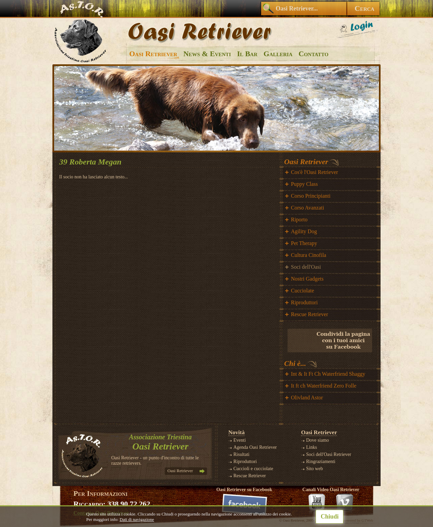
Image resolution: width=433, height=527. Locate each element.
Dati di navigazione (137, 519)
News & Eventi (207, 53)
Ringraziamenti (320, 461)
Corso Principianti (311, 196)
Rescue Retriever (309, 314)
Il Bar (247, 53)
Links (311, 447)
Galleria (278, 53)
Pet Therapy (304, 243)
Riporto (299, 219)
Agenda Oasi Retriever (255, 447)
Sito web (314, 468)
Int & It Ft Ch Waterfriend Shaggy (328, 374)
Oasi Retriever (153, 53)
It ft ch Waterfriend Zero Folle (323, 386)
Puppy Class (304, 184)
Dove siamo (317, 440)
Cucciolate (302, 290)
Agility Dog (304, 231)
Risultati (241, 454)
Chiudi (330, 516)
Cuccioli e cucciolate (253, 468)
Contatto (313, 53)
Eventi (239, 440)
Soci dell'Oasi (306, 267)
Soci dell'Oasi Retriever (328, 454)
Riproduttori (304, 302)
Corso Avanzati (307, 208)
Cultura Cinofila (308, 255)
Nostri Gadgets (307, 279)
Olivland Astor (307, 397)
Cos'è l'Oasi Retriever (314, 172)
